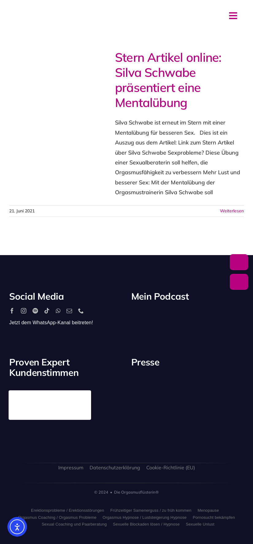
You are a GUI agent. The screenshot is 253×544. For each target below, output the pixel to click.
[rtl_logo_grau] (231, 388)
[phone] (81, 310)
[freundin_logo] (143, 422)
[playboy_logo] (143, 388)
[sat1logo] (172, 419)
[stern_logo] (172, 387)
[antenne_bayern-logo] (202, 382)
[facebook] (12, 310)
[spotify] (35, 310)
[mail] (69, 310)
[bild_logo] (202, 412)
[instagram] (23, 310)
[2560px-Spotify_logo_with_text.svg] (148, 316)
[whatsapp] (58, 310)
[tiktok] (47, 310)
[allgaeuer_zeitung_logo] (231, 423)
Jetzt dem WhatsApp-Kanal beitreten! (51, 322)
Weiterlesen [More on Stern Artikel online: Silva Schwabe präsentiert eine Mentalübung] (232, 211)
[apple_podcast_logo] (177, 316)
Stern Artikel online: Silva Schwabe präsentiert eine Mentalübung (168, 79)
